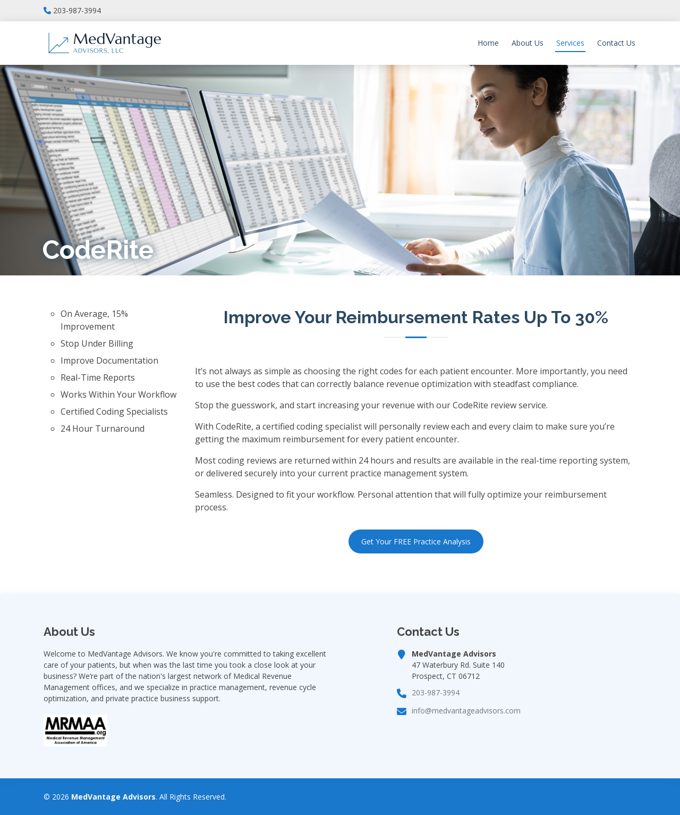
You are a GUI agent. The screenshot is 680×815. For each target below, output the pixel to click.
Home (488, 43)
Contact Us (616, 43)
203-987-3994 (77, 10)
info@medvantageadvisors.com (466, 711)
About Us (527, 43)
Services (570, 43)
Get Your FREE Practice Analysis (416, 541)
